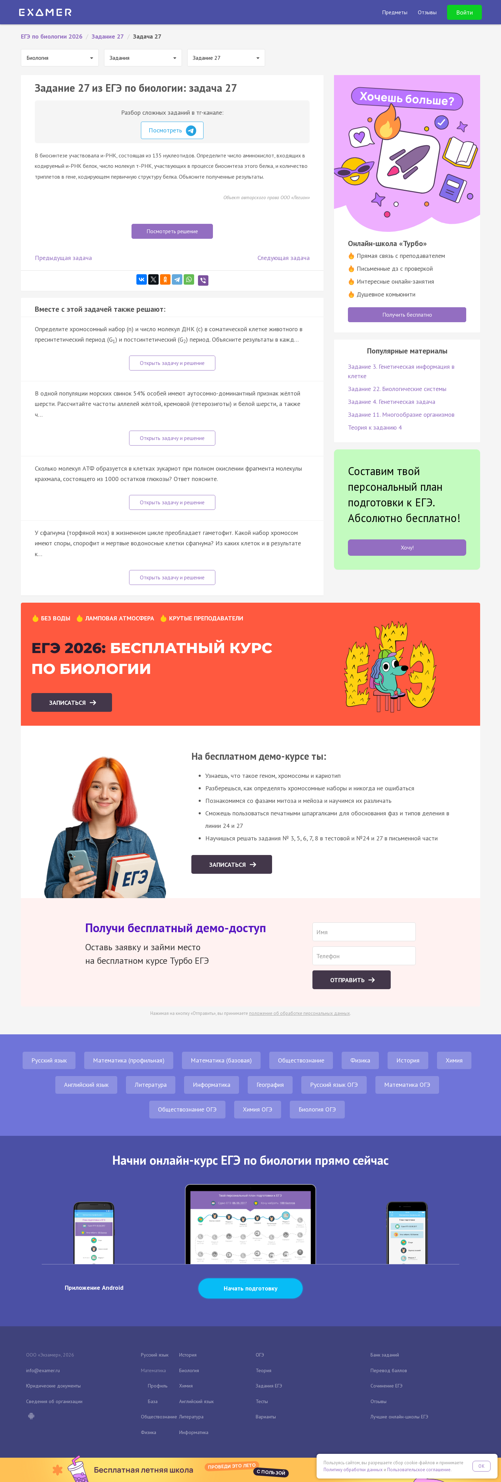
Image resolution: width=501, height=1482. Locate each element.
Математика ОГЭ (407, 1085)
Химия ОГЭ (257, 1109)
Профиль (157, 1386)
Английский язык (86, 1085)
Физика (360, 1060)
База (153, 1401)
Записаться (68, 703)
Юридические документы (53, 1386)
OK (481, 1466)
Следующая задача (283, 258)
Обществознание (301, 1060)
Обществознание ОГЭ (187, 1109)
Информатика (211, 1085)
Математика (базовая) (221, 1060)
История (408, 1060)
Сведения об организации (54, 1401)
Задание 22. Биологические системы (397, 389)
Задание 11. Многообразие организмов (401, 414)
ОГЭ (260, 1355)
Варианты (266, 1417)
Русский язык (49, 1060)
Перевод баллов (389, 1370)
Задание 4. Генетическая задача (391, 402)
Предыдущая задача (63, 258)
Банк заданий (385, 1355)
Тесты (262, 1401)
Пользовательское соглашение (419, 1470)
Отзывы (379, 1401)
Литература (151, 1085)
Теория (263, 1370)
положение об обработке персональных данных (299, 1013)
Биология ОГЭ (317, 1109)
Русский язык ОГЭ (334, 1085)
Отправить (348, 980)
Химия (454, 1060)
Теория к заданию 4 (375, 427)
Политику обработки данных (353, 1470)
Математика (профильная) (129, 1060)
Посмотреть (172, 130)
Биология (189, 1370)
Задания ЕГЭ (269, 1386)
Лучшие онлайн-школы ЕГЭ (399, 1417)
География (270, 1085)
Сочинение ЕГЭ (387, 1386)
